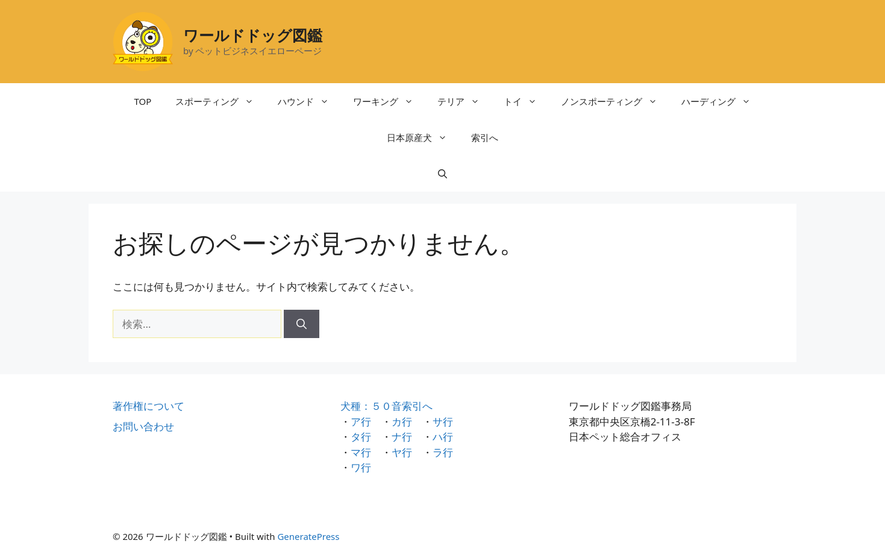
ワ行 (361, 467)
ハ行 (443, 437)
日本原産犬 (423, 137)
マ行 (361, 452)
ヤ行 (402, 452)
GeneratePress (308, 536)
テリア (464, 101)
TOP (143, 101)
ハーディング (722, 101)
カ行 (402, 421)
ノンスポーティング (615, 101)
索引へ (484, 137)
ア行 (361, 421)
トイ (526, 101)
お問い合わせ (143, 426)
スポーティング (220, 101)
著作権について (148, 406)
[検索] (301, 324)
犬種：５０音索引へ (386, 406)
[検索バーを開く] (442, 173)
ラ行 (443, 452)
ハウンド (309, 101)
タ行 (361, 437)
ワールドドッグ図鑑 (252, 35)
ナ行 (402, 437)
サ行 (443, 421)
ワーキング (389, 101)
